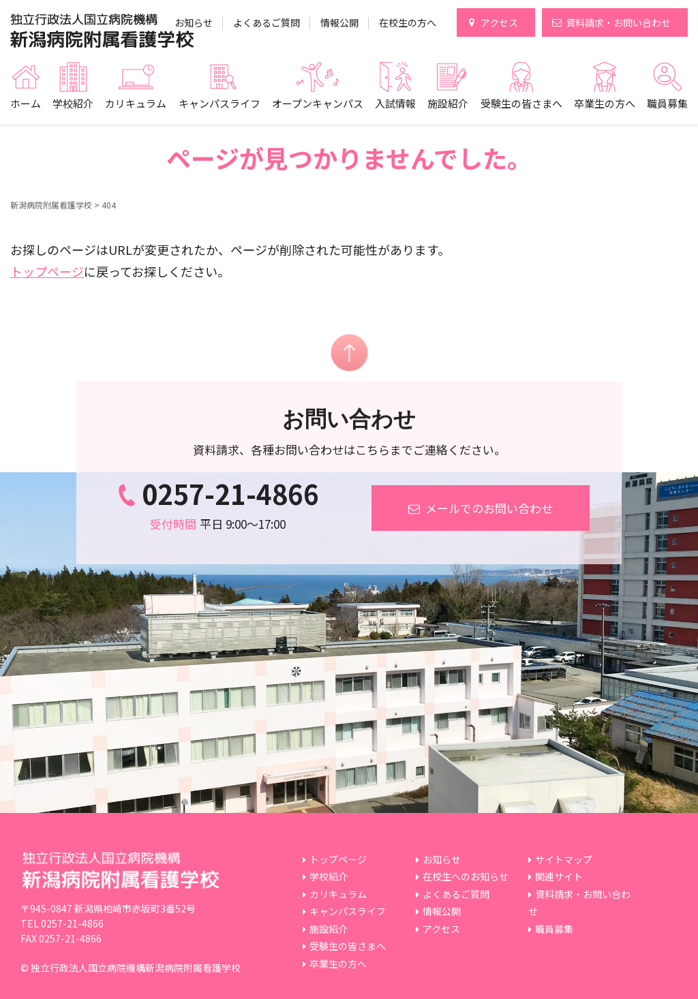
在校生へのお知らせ (466, 876)
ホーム (25, 103)
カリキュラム (135, 103)
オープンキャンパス (317, 103)
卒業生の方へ (604, 103)
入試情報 (395, 103)
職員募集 (667, 103)
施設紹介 (447, 103)
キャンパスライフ (219, 103)
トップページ (47, 271)
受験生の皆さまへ (521, 103)
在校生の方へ (407, 22)
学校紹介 (72, 103)
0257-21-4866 (218, 493)
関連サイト (559, 876)
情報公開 (339, 22)
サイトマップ (563, 859)
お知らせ (193, 22)
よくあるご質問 (266, 22)
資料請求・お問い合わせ (618, 22)
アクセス (499, 22)
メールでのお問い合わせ (480, 508)
